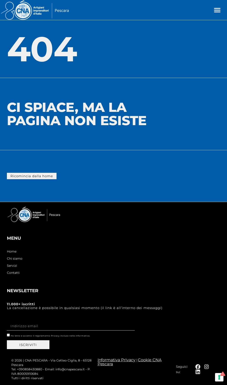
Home (11, 251)
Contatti (13, 273)
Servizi (12, 266)
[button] (217, 10)
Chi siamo (14, 259)
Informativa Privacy (116, 360)
